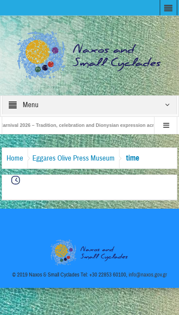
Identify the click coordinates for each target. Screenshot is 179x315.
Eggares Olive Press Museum (73, 158)
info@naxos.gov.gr (148, 274)
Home (15, 158)
